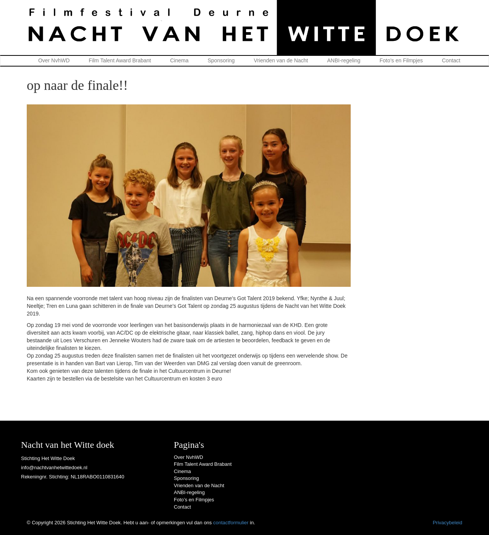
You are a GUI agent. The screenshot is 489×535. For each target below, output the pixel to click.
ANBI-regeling (343, 60)
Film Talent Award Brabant (120, 60)
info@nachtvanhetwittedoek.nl (54, 467)
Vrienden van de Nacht (281, 60)
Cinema (179, 60)
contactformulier (230, 522)
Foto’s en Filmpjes (401, 60)
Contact (451, 60)
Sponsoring (221, 60)
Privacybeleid (447, 522)
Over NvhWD (54, 60)
